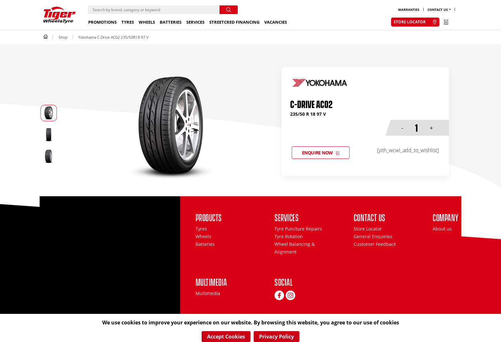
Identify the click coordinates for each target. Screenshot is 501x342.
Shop (62, 37)
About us (442, 229)
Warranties (409, 9)
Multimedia (208, 293)
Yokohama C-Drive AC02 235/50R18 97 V (113, 37)
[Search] (154, 9)
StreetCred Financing (234, 22)
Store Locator (368, 229)
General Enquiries (373, 236)
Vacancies (275, 22)
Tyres (127, 22)
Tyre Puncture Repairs (298, 229)
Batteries (170, 22)
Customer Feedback (375, 244)
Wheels (147, 22)
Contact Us (438, 9)
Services (195, 22)
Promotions (102, 22)
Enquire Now (317, 153)
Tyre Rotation (288, 236)
